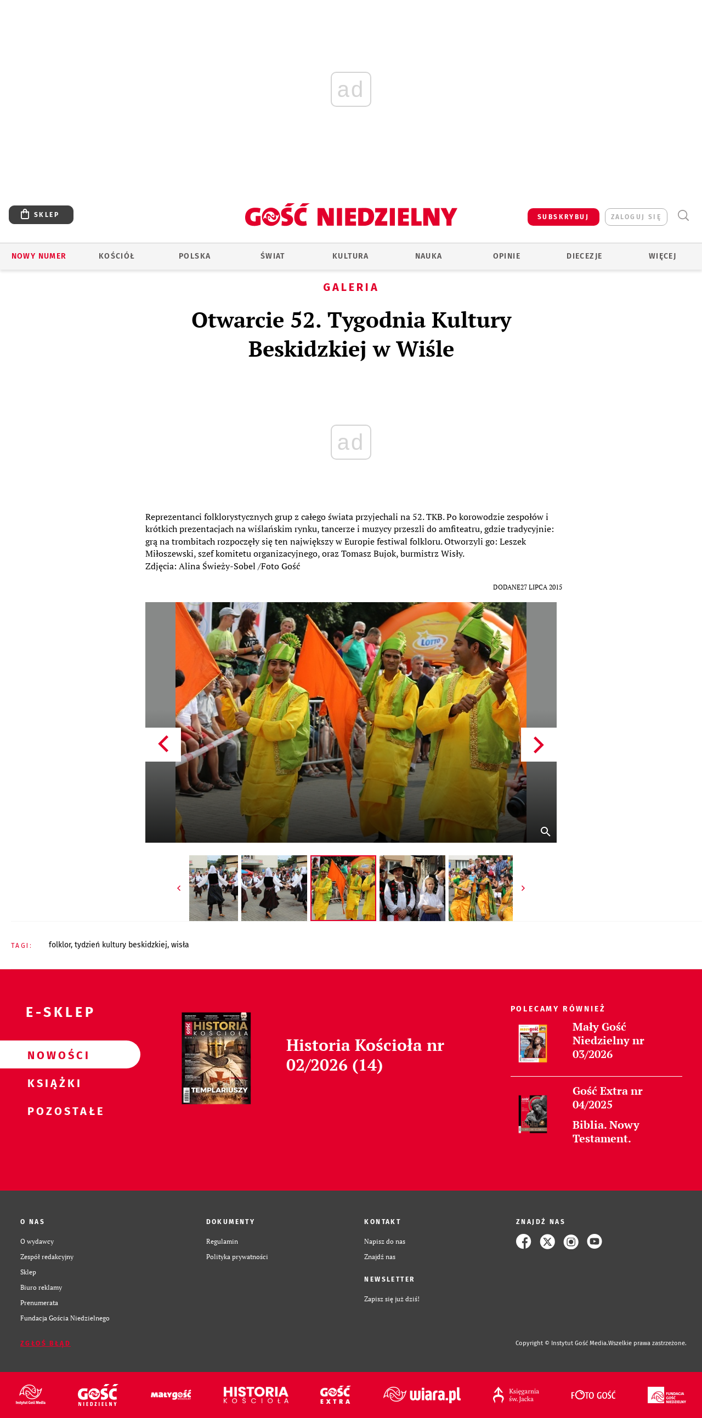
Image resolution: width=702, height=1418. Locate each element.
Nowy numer (39, 256)
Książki (52, 1083)
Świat (273, 256)
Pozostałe (52, 1111)
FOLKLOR (60, 945)
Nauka (429, 256)
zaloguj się (636, 217)
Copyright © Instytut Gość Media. (562, 1343)
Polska (195, 256)
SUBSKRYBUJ (563, 217)
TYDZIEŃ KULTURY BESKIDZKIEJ (121, 945)
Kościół (117, 256)
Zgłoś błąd (45, 1343)
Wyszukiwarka (683, 215)
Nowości (52, 1055)
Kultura (350, 256)
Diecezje (584, 256)
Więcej (662, 256)
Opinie (506, 256)
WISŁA (180, 945)
